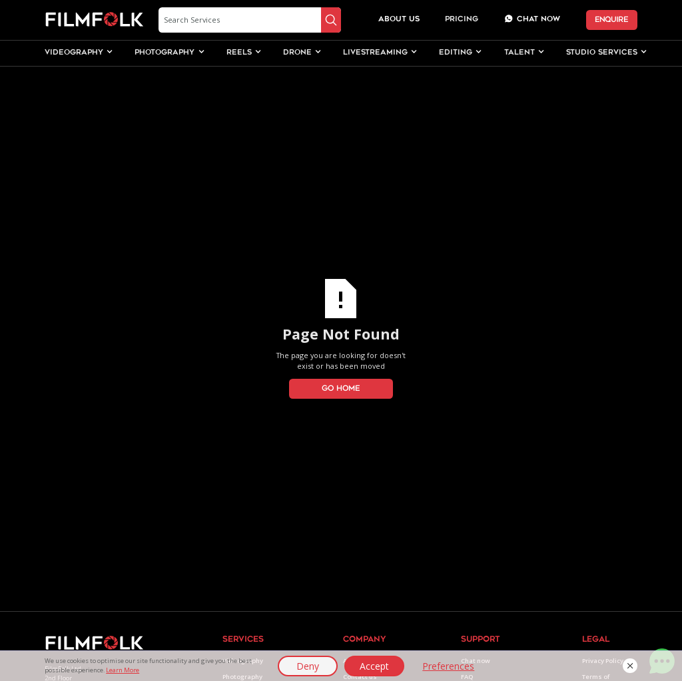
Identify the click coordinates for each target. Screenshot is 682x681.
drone (297, 53)
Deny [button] (307, 666)
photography (164, 53)
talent (519, 53)
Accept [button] (374, 666)
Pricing (461, 19)
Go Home (341, 388)
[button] (630, 665)
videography (74, 53)
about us (399, 19)
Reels (239, 53)
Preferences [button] (448, 666)
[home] (94, 20)
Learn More (122, 670)
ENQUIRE (611, 19)
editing (455, 53)
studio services (601, 53)
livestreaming (375, 53)
